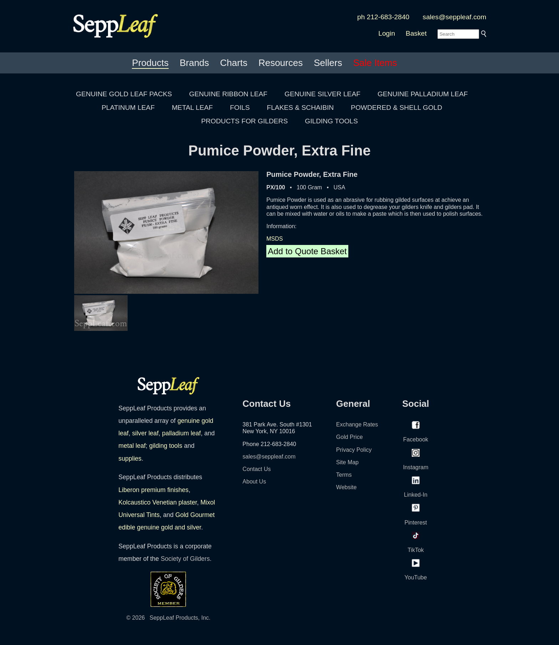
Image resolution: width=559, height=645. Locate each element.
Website (346, 487)
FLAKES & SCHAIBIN (300, 107)
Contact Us (256, 469)
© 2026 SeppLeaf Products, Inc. (168, 618)
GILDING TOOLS (331, 121)
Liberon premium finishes (153, 489)
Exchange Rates (357, 424)
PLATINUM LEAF (128, 107)
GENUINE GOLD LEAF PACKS (124, 94)
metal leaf (131, 445)
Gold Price (349, 437)
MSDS (274, 239)
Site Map (347, 462)
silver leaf (145, 433)
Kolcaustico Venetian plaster (157, 502)
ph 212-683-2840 (383, 17)
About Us (254, 481)
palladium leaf (181, 433)
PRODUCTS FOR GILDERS (244, 121)
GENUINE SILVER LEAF (322, 94)
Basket (416, 33)
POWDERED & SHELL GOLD (396, 107)
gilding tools (165, 445)
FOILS (240, 107)
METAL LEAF (192, 107)
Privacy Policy (354, 450)
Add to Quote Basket (307, 251)
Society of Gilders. (186, 558)
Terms (344, 475)
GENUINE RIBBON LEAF (228, 94)
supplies (130, 458)
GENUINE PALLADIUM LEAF (423, 94)
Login (386, 33)
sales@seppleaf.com (454, 17)
